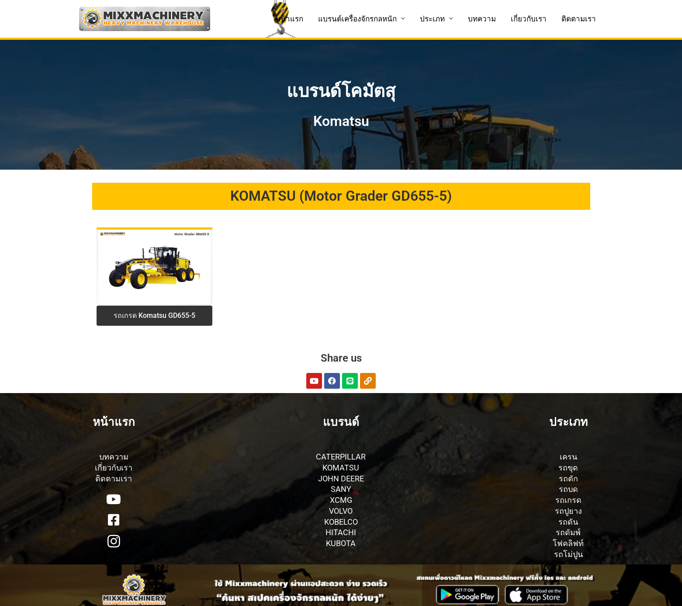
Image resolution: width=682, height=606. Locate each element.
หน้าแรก (289, 18)
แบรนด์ (341, 421)
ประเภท (432, 18)
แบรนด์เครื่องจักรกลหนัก (357, 18)
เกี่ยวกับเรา (529, 18)
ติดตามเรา (578, 18)
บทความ (482, 18)
